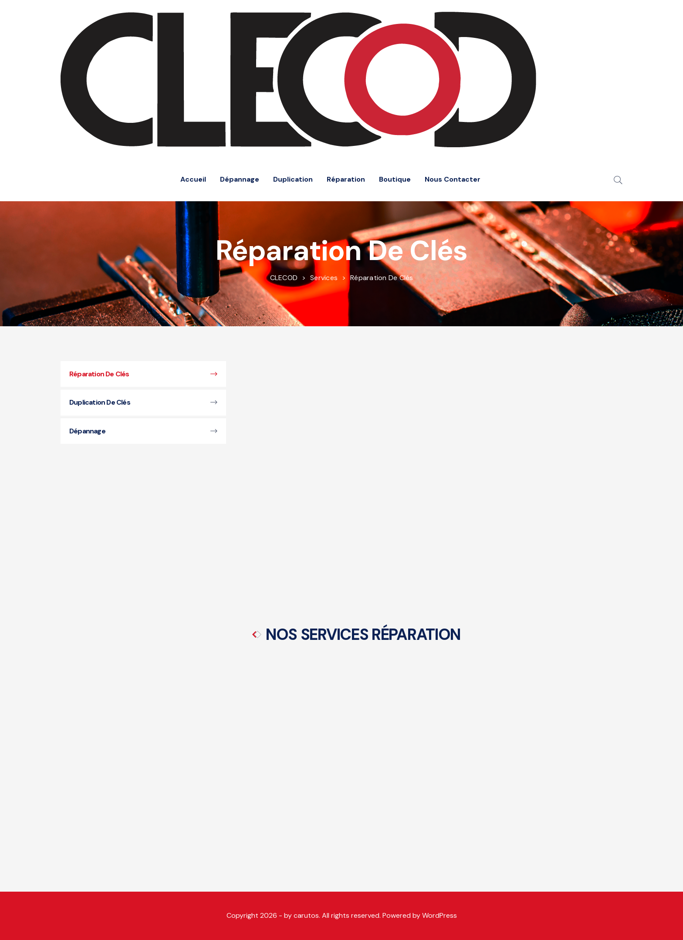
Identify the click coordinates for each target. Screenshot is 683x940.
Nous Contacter (452, 179)
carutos (306, 915)
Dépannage (239, 179)
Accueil (193, 179)
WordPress (439, 915)
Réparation (346, 179)
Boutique (395, 179)
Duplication (293, 179)
